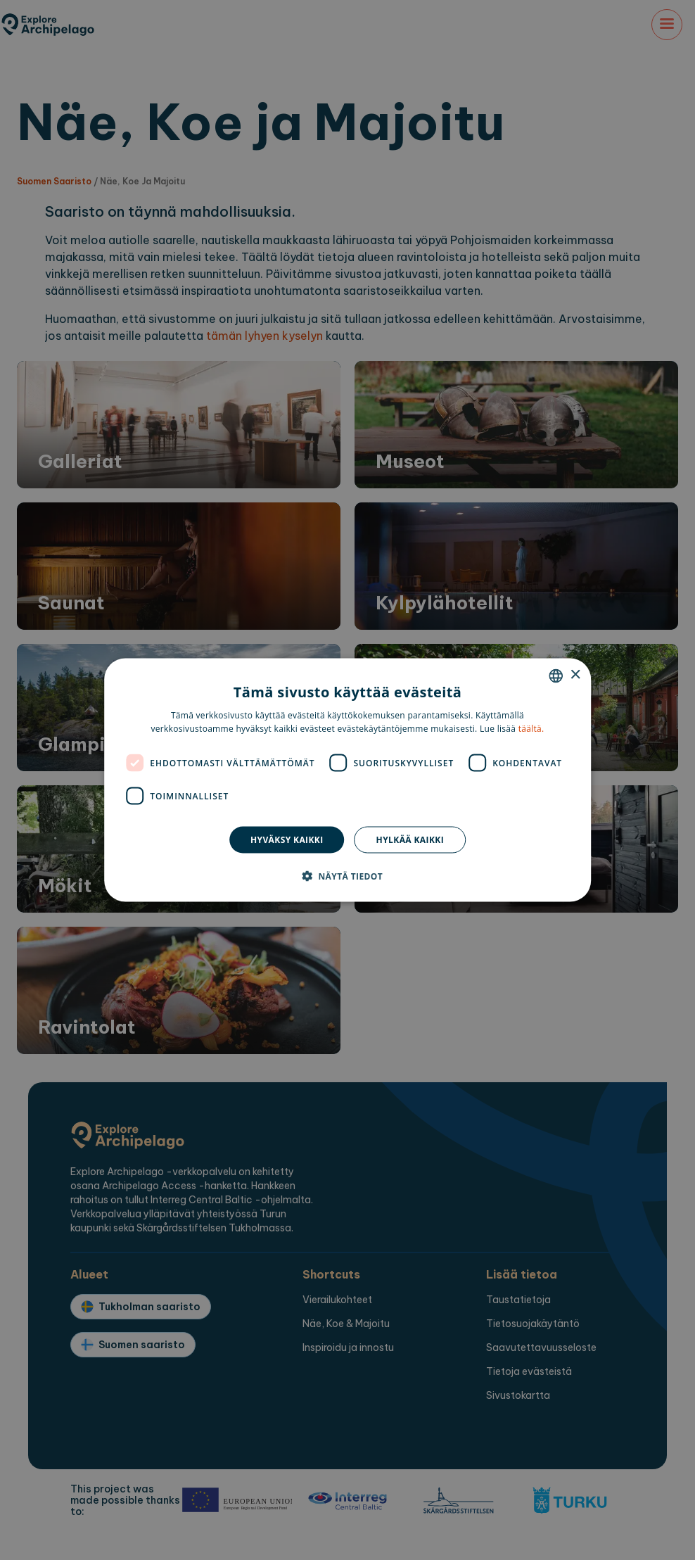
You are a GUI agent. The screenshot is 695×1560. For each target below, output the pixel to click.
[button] (347, 876)
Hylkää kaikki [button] (410, 840)
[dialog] (347, 780)
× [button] (575, 675)
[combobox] (556, 675)
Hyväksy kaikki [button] (287, 840)
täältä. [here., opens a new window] (531, 729)
